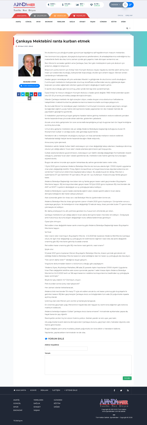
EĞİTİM (113, 22)
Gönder (127, 378)
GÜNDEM (103, 22)
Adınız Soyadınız (52, 345)
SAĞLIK (72, 22)
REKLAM (44, 390)
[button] (116, 5)
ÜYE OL (120, 15)
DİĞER (123, 22)
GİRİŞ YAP (129, 15)
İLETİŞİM (56, 390)
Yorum (47, 353)
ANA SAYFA (21, 16)
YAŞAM (92, 22)
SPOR (38, 22)
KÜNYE (33, 390)
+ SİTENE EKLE (70, 390)
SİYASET (82, 22)
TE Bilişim (18, 421)
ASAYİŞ (18, 22)
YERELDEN (61, 22)
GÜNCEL (28, 22)
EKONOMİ (48, 22)
